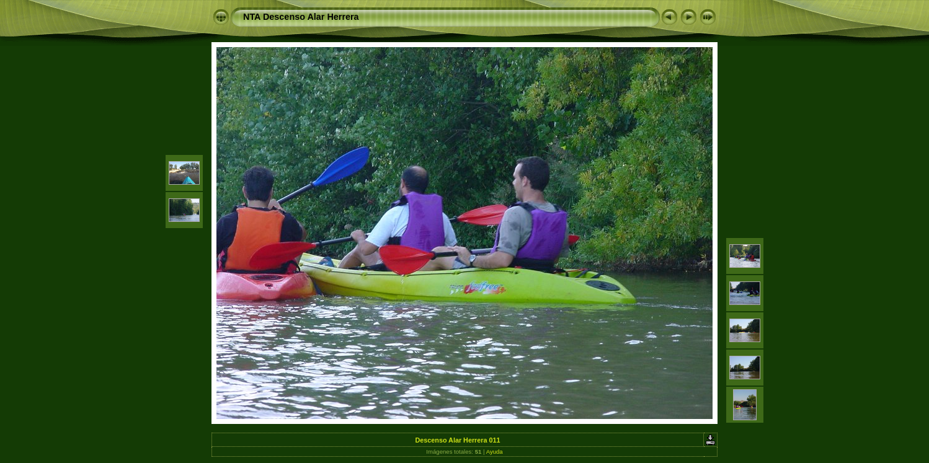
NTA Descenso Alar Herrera (301, 17)
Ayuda (494, 451)
